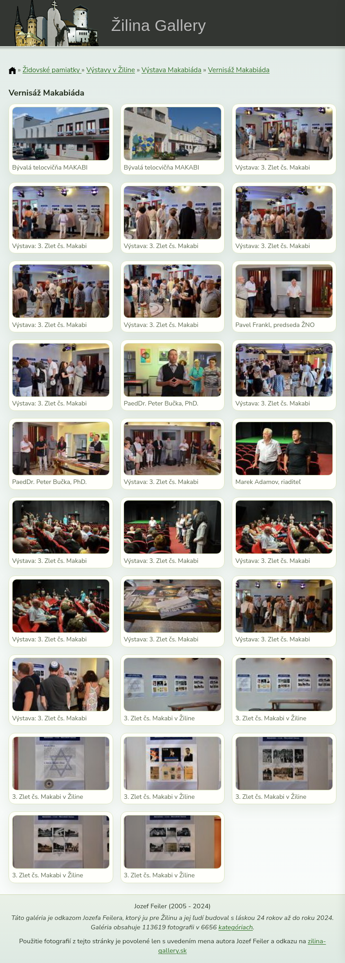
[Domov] (12, 70)
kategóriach (235, 927)
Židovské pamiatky (51, 69)
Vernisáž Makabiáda (239, 69)
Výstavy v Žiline (110, 69)
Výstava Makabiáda (171, 69)
